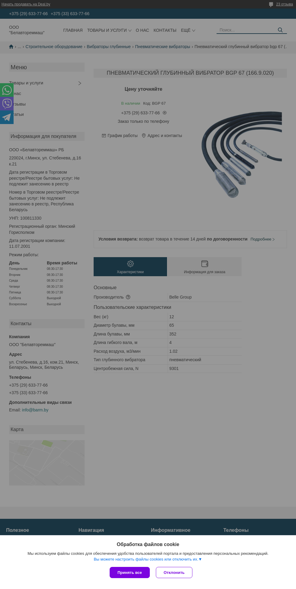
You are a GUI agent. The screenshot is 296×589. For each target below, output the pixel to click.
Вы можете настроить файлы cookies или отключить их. (146, 559)
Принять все (129, 572)
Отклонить (174, 572)
